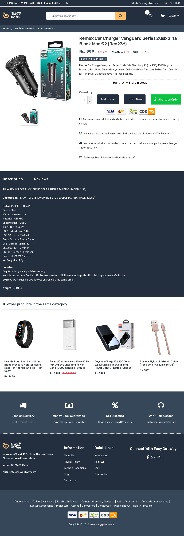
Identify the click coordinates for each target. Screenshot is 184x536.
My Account (101, 455)
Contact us (70, 480)
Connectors (105, 505)
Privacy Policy (72, 461)
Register (99, 461)
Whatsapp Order (166, 99)
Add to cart (107, 99)
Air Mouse (48, 501)
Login (97, 468)
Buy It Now (135, 99)
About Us (69, 455)
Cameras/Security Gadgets (98, 501)
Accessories (48, 28)
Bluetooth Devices (68, 501)
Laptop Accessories (42, 505)
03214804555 (19, 465)
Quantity (85, 92)
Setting (172, 3)
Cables (75, 505)
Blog (66, 474)
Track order (101, 474)
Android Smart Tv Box (27, 501)
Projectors (63, 505)
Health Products (143, 505)
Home (6, 28)
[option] (38, 70)
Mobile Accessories (25, 28)
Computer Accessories (155, 501)
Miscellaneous (123, 505)
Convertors (88, 505)
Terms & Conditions (75, 468)
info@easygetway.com (145, 3)
